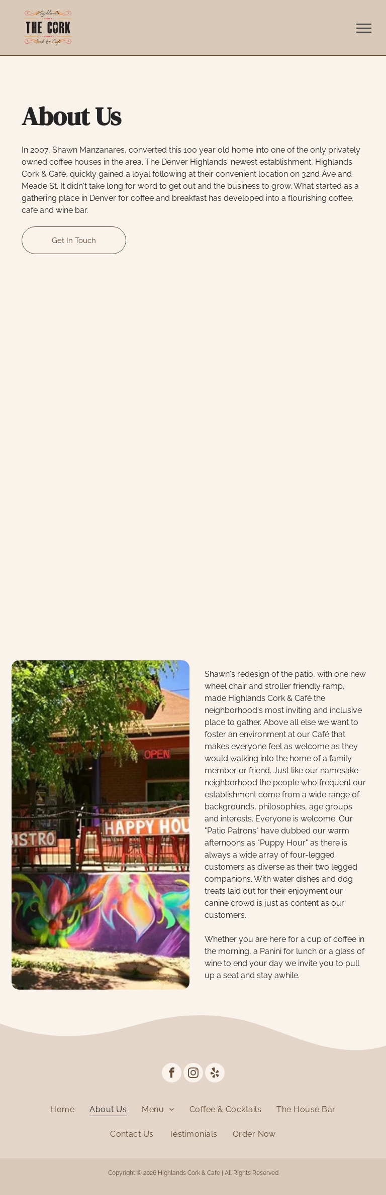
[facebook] (171, 1074)
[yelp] (215, 1074)
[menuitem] (62, 1109)
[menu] (364, 28)
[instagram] (193, 1074)
